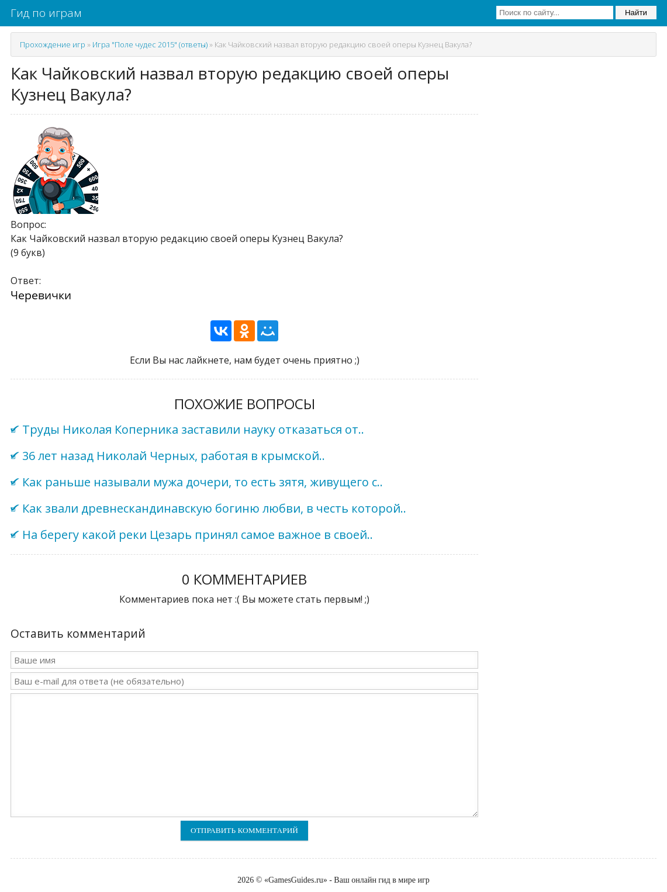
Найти (636, 12)
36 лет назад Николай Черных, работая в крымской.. (173, 456)
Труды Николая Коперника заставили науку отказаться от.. (193, 429)
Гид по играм (46, 12)
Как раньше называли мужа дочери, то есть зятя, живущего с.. (202, 482)
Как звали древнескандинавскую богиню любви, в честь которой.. (214, 508)
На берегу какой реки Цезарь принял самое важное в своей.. (197, 534)
